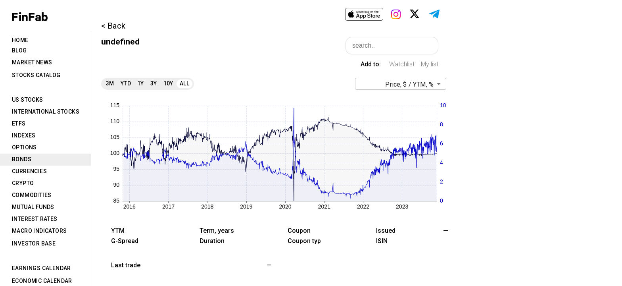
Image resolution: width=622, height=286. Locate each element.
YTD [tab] (126, 83)
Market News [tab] (32, 62)
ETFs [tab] (19, 123)
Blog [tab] (19, 50)
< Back (113, 26)
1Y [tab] (140, 83)
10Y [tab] (168, 83)
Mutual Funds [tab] (33, 207)
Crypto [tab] (23, 183)
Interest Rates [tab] (35, 219)
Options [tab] (24, 147)
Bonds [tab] (21, 159)
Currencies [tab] (29, 171)
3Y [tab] (153, 83)
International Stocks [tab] (45, 111)
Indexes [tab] (24, 135)
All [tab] (184, 83)
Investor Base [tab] (34, 243)
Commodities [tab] (31, 195)
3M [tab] (110, 83)
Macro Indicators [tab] (39, 231)
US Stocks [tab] (27, 100)
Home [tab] (20, 40)
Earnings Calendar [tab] (41, 268)
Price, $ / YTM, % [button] (409, 84)
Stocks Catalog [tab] (36, 75)
